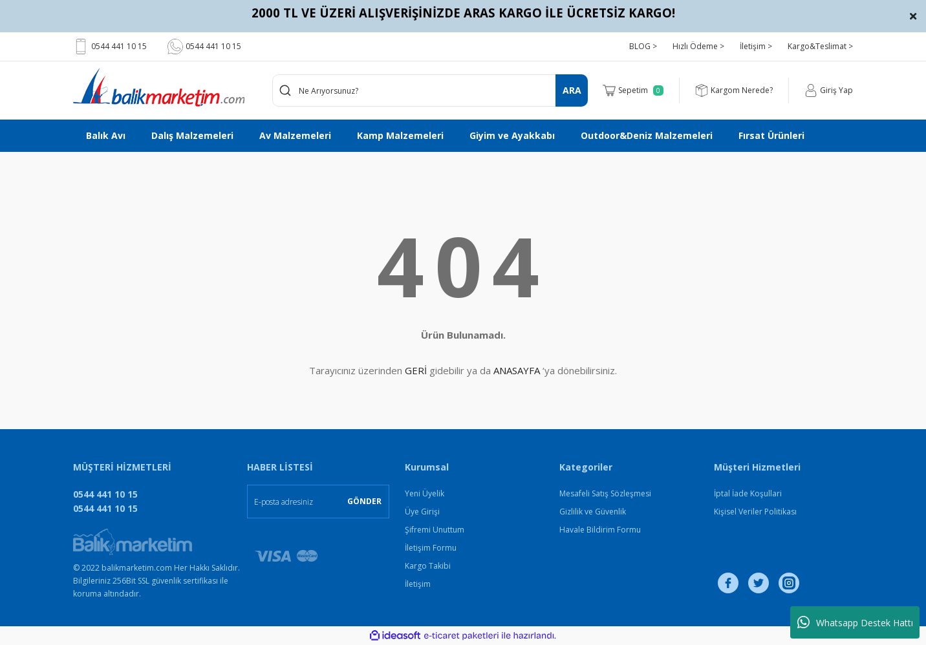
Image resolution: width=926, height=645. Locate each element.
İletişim (418, 583)
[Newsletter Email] (318, 501)
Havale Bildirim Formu (600, 529)
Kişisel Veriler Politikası (755, 511)
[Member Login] (828, 90)
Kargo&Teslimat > (820, 46)
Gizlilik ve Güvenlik (592, 511)
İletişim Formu (431, 547)
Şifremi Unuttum (434, 529)
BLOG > (643, 46)
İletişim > (756, 46)
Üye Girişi (422, 511)
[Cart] (633, 90)
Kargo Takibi (428, 565)
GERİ (416, 370)
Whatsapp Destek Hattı (855, 622)
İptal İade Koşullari (748, 493)
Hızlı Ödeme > (698, 46)
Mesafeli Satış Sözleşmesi (605, 493)
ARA (572, 90)
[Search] (430, 90)
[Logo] (158, 87)
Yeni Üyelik (424, 493)
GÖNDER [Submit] (364, 501)
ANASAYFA (516, 370)
